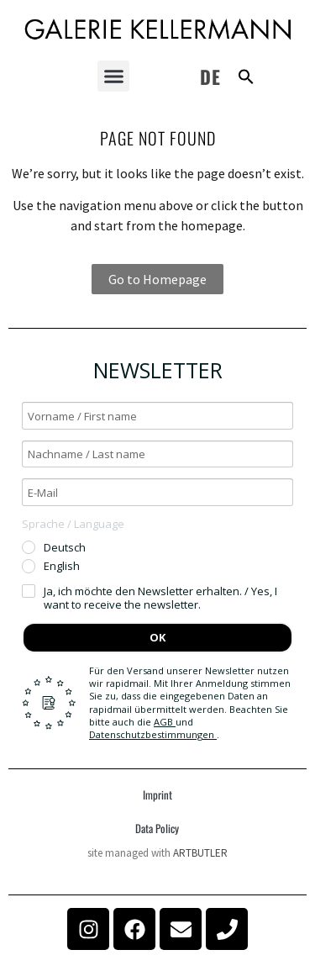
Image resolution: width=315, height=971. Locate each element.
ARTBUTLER (200, 853)
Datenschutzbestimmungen (153, 734)
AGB (165, 721)
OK (157, 637)
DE (210, 76)
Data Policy (157, 828)
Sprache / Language (73, 523)
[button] (113, 76)
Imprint (157, 794)
